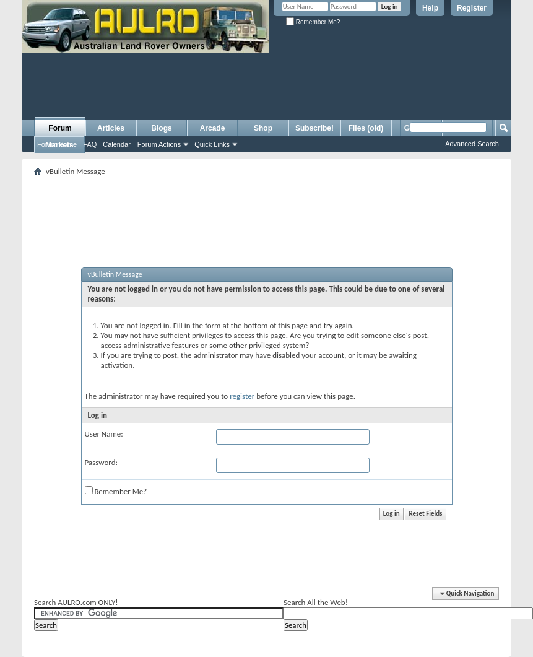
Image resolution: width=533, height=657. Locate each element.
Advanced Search (472, 143)
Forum (59, 128)
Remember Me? (313, 22)
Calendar (117, 144)
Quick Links (212, 144)
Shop (263, 128)
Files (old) (366, 128)
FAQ (90, 144)
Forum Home (57, 144)
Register (472, 8)
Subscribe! (314, 128)
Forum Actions (159, 144)
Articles (110, 128)
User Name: (104, 433)
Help (430, 8)
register (242, 396)
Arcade (212, 128)
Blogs (161, 128)
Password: (101, 462)
